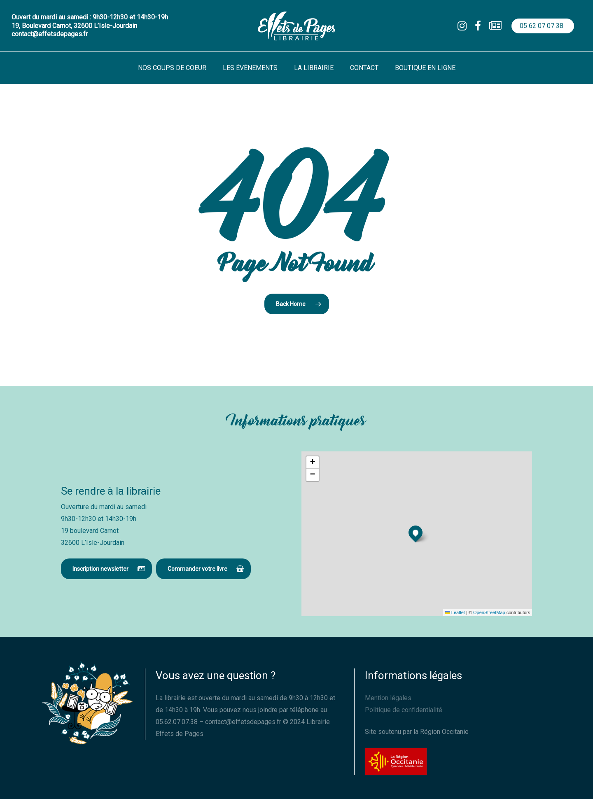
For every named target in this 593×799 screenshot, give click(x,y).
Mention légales (388, 698)
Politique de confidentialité (403, 710)
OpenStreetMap (489, 612)
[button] (106, 568)
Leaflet (455, 612)
